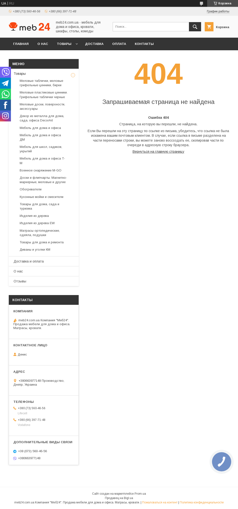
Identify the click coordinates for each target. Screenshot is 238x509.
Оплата (119, 44)
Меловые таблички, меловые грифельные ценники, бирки (41, 83)
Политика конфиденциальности (202, 502)
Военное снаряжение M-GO (40, 170)
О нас (42, 44)
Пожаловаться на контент (160, 502)
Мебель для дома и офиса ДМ (40, 137)
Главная (21, 44)
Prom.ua (140, 493)
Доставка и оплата (29, 261)
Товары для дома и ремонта (42, 242)
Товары (64, 44)
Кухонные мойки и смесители (41, 197)
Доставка (94, 44)
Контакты (144, 44)
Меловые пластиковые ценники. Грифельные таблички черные (44, 95)
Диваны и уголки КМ (35, 249)
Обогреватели (31, 189)
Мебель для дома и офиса (40, 128)
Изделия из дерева (34, 216)
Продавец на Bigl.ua (119, 498)
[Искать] (195, 26)
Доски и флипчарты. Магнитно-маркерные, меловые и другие (43, 180)
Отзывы (20, 281)
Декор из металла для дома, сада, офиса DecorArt (42, 118)
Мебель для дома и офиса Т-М (42, 161)
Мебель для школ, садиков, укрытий (41, 149)
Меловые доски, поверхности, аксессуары (42, 106)
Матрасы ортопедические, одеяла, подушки (40, 233)
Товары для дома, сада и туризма (39, 206)
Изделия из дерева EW (37, 223)
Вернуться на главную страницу (158, 151)
